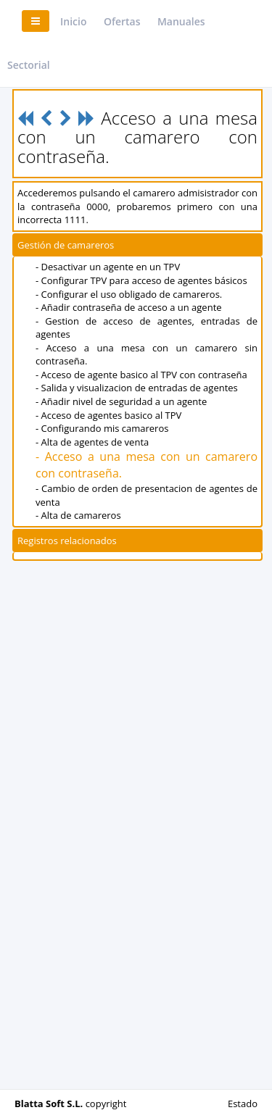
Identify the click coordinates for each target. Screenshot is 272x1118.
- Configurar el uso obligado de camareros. (129, 294)
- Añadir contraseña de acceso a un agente (129, 307)
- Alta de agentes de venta (92, 442)
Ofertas (122, 21)
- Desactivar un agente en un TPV (108, 266)
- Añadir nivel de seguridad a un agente (121, 401)
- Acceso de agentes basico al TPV (108, 415)
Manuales (181, 21)
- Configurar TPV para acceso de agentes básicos (141, 280)
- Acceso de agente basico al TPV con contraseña (141, 374)
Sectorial (28, 65)
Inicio (73, 21)
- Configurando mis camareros (102, 428)
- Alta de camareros (78, 515)
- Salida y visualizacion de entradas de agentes (137, 387)
